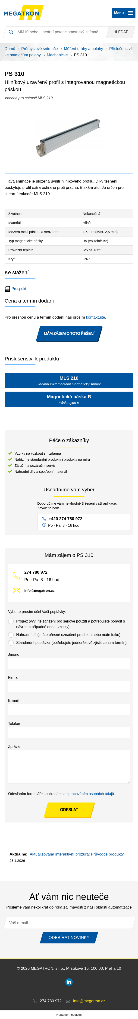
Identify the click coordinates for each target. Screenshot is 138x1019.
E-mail (13, 701)
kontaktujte (95, 317)
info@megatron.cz (39, 591)
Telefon (14, 724)
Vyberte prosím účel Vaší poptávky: (37, 612)
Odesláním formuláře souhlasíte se (61, 794)
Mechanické (57, 55)
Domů (10, 49)
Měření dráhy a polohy (83, 49)
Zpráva (14, 747)
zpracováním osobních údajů (90, 794)
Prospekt (16, 289)
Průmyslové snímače (39, 49)
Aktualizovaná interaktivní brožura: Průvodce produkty (77, 854)
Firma (13, 677)
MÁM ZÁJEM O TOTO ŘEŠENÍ (69, 333)
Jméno (13, 654)
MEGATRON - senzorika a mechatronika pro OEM (23, 12)
